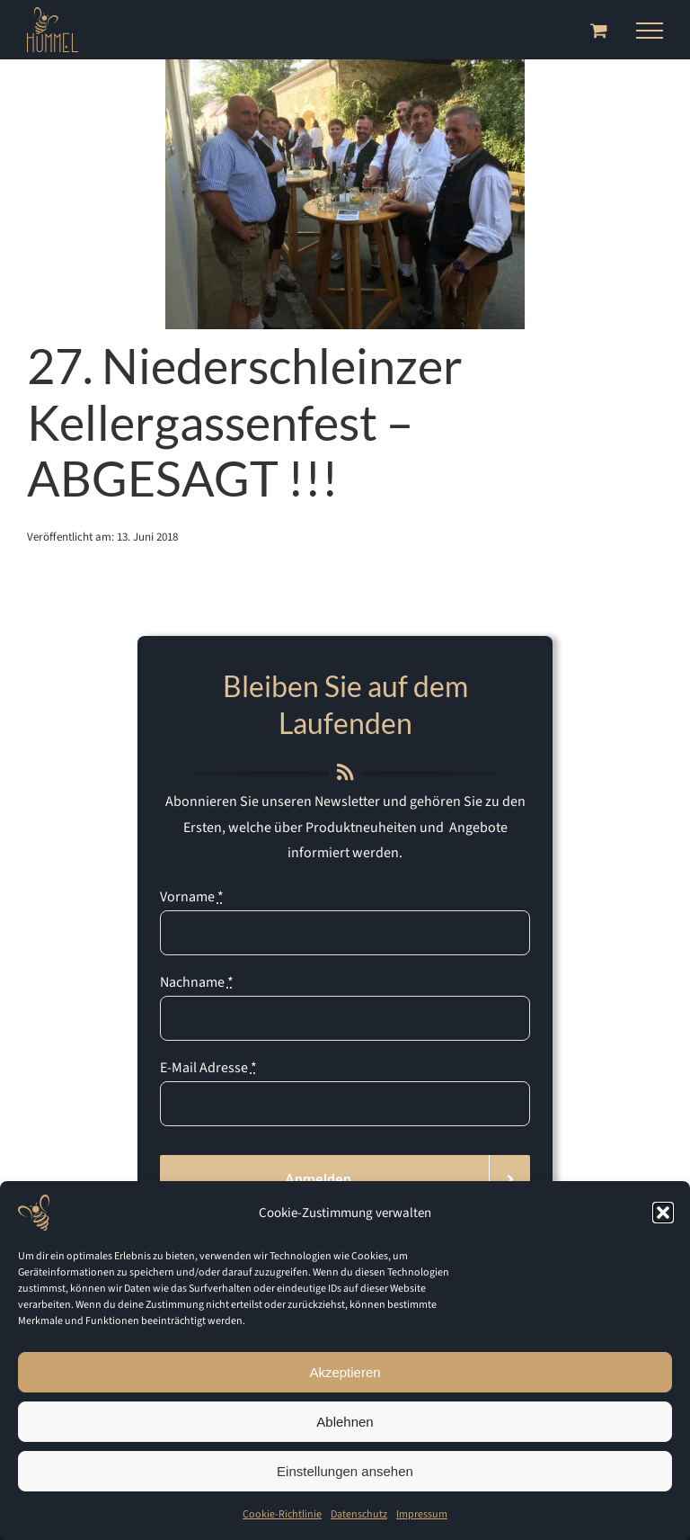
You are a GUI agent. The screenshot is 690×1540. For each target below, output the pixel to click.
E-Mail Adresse (208, 1068)
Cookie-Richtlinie (282, 1514)
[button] (663, 1213)
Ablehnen (344, 1421)
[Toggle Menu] (649, 30)
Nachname (197, 982)
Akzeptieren (344, 1372)
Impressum (421, 1514)
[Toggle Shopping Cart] (598, 30)
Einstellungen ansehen (345, 1471)
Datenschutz (359, 1514)
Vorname (192, 897)
